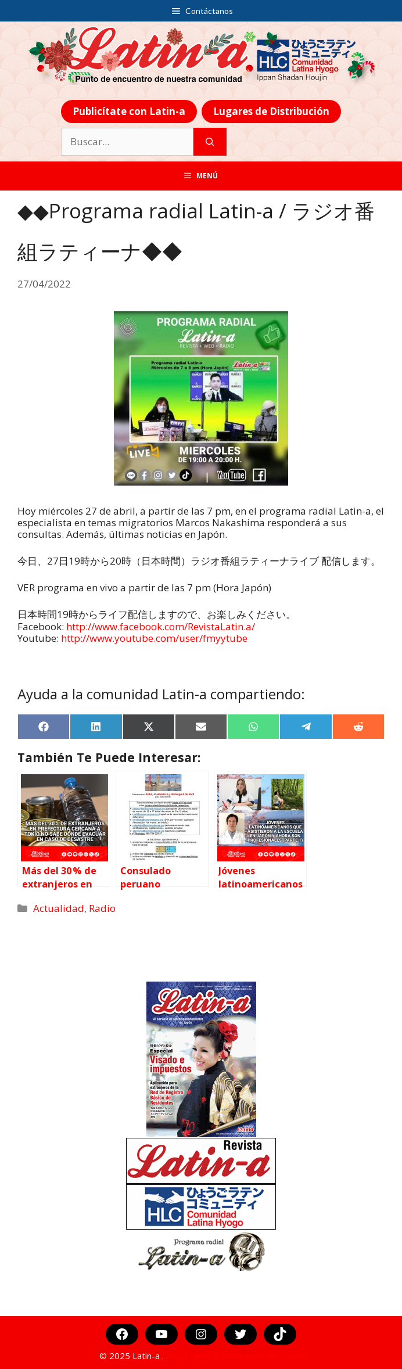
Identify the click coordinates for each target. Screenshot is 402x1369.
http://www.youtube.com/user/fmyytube (154, 638)
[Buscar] (210, 142)
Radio (102, 908)
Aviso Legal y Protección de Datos (234, 1355)
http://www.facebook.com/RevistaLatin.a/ (160, 626)
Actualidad (58, 908)
